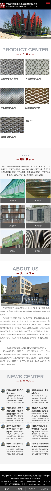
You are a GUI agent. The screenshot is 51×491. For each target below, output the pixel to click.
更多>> (29, 121)
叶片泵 (28, 478)
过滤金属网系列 (32, 108)
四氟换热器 (36, 478)
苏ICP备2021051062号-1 (10, 481)
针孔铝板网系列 (8, 108)
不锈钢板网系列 (33, 79)
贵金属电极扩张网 (9, 79)
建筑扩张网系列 (8, 137)
